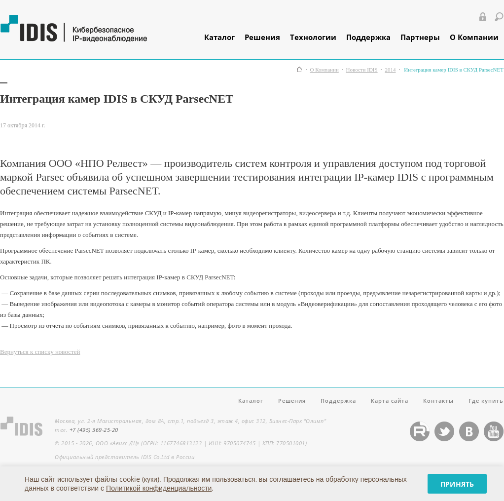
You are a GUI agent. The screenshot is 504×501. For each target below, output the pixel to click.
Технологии (313, 37)
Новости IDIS (362, 70)
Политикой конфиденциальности (159, 488)
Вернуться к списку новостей (40, 351)
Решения (262, 37)
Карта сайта (389, 400)
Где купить (486, 400)
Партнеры (420, 37)
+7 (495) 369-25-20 (94, 429)
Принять (457, 484)
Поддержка (368, 37)
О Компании (474, 37)
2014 (390, 70)
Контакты (438, 400)
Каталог (219, 37)
